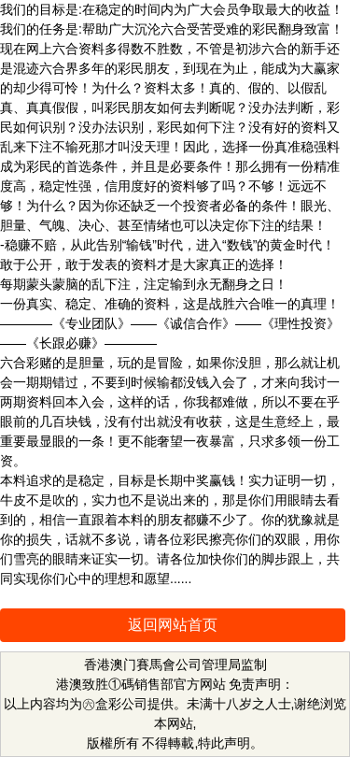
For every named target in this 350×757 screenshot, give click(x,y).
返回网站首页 (172, 625)
